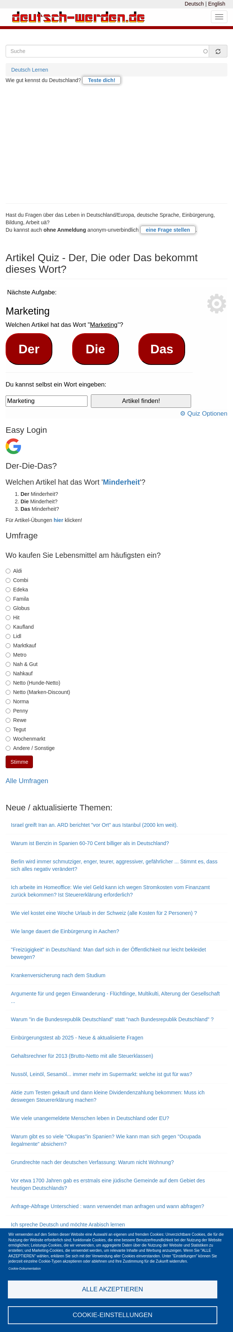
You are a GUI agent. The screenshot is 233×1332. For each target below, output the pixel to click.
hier (58, 520)
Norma (17, 701)
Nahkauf (19, 673)
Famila (17, 599)
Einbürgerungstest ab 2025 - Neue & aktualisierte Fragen (77, 1038)
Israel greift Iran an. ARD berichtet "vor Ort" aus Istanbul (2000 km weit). (94, 825)
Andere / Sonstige (30, 748)
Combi (17, 580)
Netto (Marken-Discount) (38, 692)
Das (162, 349)
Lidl (13, 636)
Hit (12, 617)
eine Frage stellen (168, 230)
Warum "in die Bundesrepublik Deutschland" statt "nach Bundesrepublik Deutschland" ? (112, 1019)
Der (29, 349)
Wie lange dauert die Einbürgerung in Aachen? (65, 931)
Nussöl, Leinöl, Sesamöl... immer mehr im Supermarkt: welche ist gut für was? (101, 1074)
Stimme (19, 762)
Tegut (16, 729)
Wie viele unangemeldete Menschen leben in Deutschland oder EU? (90, 1118)
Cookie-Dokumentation (25, 1268)
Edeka (17, 589)
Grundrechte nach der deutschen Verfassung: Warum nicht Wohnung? (92, 1162)
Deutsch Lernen (29, 70)
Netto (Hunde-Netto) (33, 683)
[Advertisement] (116, 143)
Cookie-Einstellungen (113, 1315)
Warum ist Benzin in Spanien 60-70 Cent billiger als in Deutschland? (90, 843)
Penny (17, 711)
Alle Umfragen (27, 781)
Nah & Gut (21, 664)
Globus (18, 608)
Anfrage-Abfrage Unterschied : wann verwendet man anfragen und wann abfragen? (107, 1206)
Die (95, 349)
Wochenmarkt (25, 739)
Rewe (16, 720)
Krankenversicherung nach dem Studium (58, 975)
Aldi (14, 571)
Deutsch (194, 4)
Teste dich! (101, 80)
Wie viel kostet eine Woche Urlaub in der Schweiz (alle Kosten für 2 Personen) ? (104, 913)
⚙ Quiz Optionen (203, 413)
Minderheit (121, 482)
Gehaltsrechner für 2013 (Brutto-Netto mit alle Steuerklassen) (82, 1056)
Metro (16, 655)
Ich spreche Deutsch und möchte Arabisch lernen (68, 1225)
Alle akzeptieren (112, 1289)
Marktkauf (21, 645)
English (216, 4)
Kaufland (20, 627)
